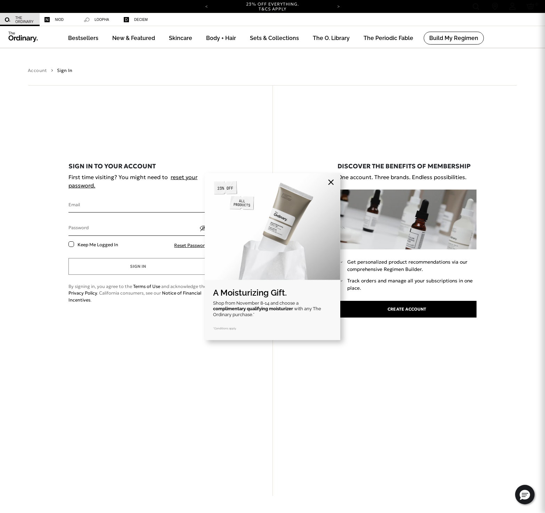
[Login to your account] (512, 6)
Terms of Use (146, 286)
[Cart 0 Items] (531, 6)
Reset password (191, 245)
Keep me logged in (98, 245)
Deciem (136, 19)
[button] (133, 38)
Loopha (96, 20)
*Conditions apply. (224, 328)
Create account (407, 309)
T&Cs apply (273, 8)
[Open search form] (475, 6)
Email (74, 205)
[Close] (331, 182)
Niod (54, 19)
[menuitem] (20, 19)
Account (37, 70)
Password (78, 228)
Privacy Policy (82, 293)
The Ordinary (19, 20)
